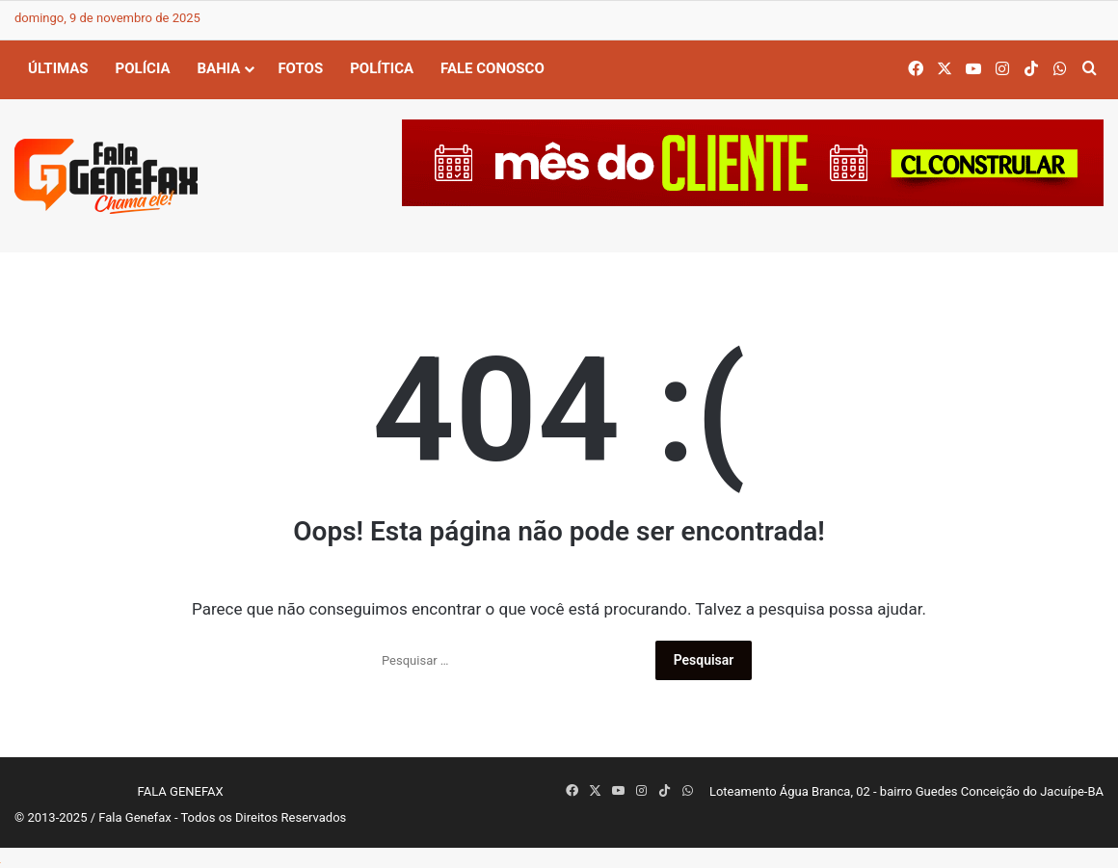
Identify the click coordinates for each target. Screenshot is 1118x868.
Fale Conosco (492, 68)
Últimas (58, 68)
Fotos (300, 68)
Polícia (143, 68)
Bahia (219, 68)
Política (381, 68)
